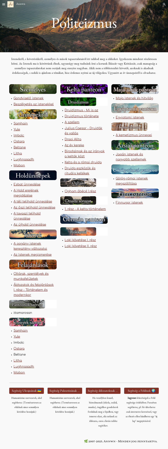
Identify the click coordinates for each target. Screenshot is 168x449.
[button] (3, 4)
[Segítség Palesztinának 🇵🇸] (65, 391)
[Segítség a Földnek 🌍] (141, 391)
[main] (84, 26)
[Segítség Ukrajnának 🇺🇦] (26, 391)
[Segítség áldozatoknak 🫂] (103, 391)
